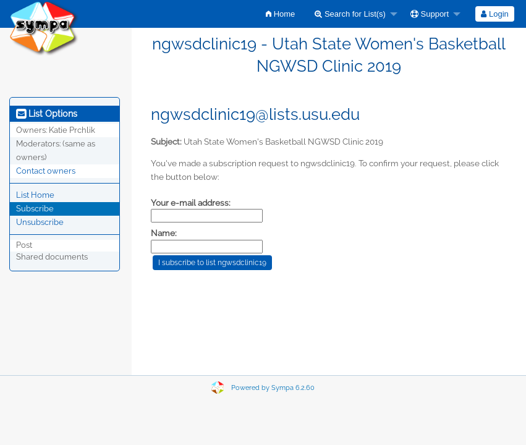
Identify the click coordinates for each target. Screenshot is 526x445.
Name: (164, 233)
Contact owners (45, 171)
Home (280, 14)
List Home (35, 195)
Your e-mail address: (191, 203)
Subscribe (35, 208)
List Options (46, 114)
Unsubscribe (40, 222)
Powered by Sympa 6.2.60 (273, 388)
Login (494, 14)
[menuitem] (280, 14)
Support (429, 14)
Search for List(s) (350, 14)
